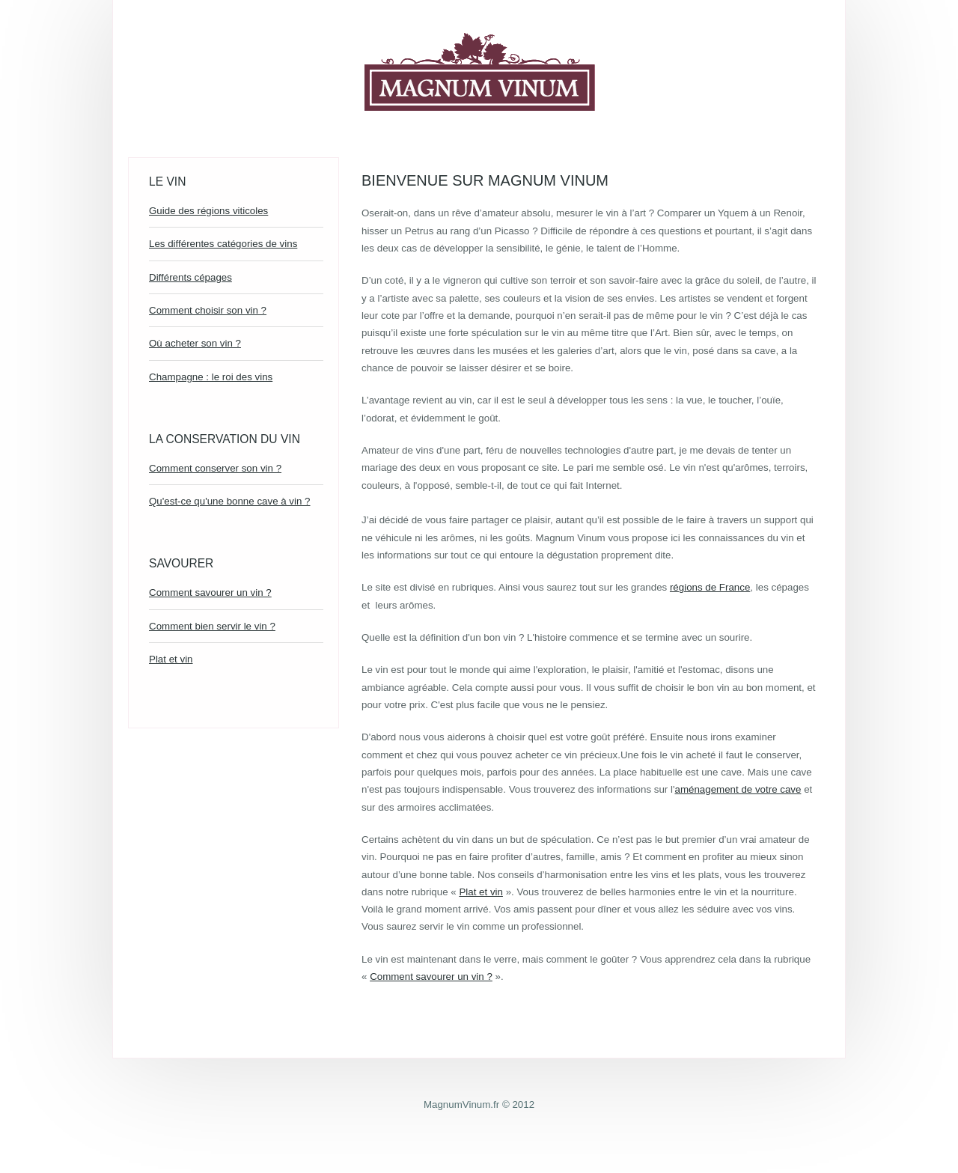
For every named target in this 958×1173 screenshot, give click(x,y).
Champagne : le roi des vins (210, 377)
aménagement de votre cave (738, 789)
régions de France (710, 587)
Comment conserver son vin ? (215, 468)
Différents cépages (190, 277)
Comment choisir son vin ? (207, 310)
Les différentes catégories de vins (223, 243)
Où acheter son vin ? (195, 343)
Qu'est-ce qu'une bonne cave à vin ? (230, 501)
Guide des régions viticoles (208, 210)
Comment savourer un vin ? (210, 592)
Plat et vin (171, 659)
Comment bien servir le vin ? (212, 626)
